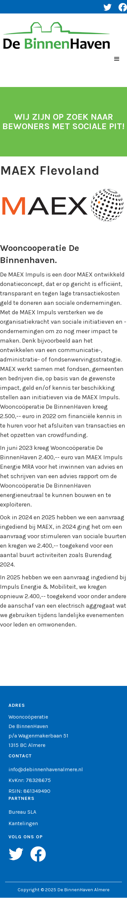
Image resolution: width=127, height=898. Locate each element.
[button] (117, 59)
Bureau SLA (22, 812)
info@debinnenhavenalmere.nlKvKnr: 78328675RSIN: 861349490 (45, 780)
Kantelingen (23, 823)
